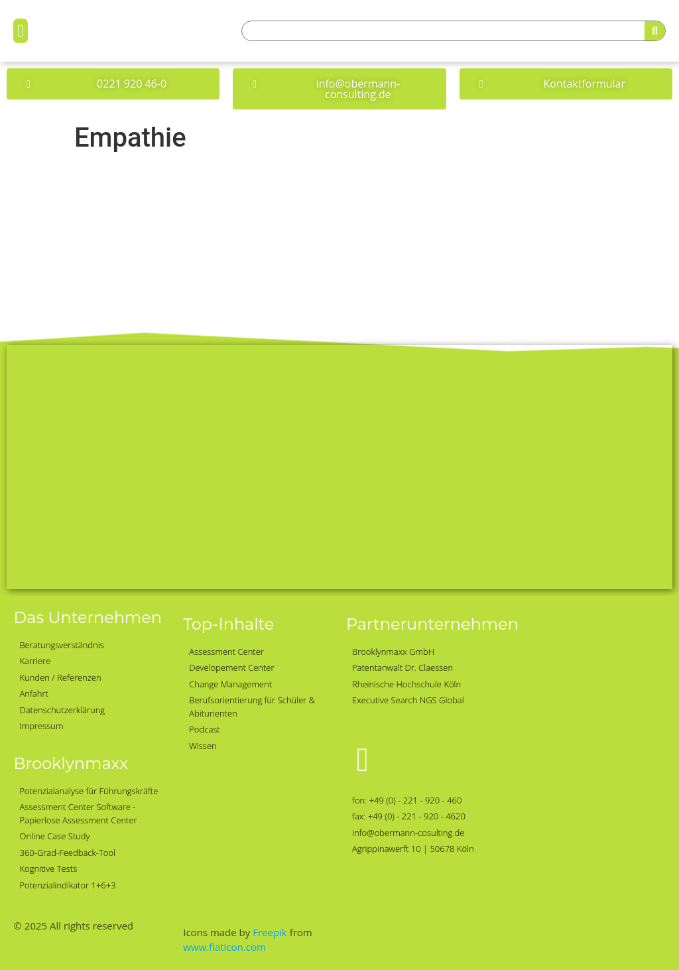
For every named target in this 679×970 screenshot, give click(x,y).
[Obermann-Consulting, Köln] (339, 467)
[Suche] (655, 30)
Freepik (270, 932)
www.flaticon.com (224, 946)
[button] (20, 31)
